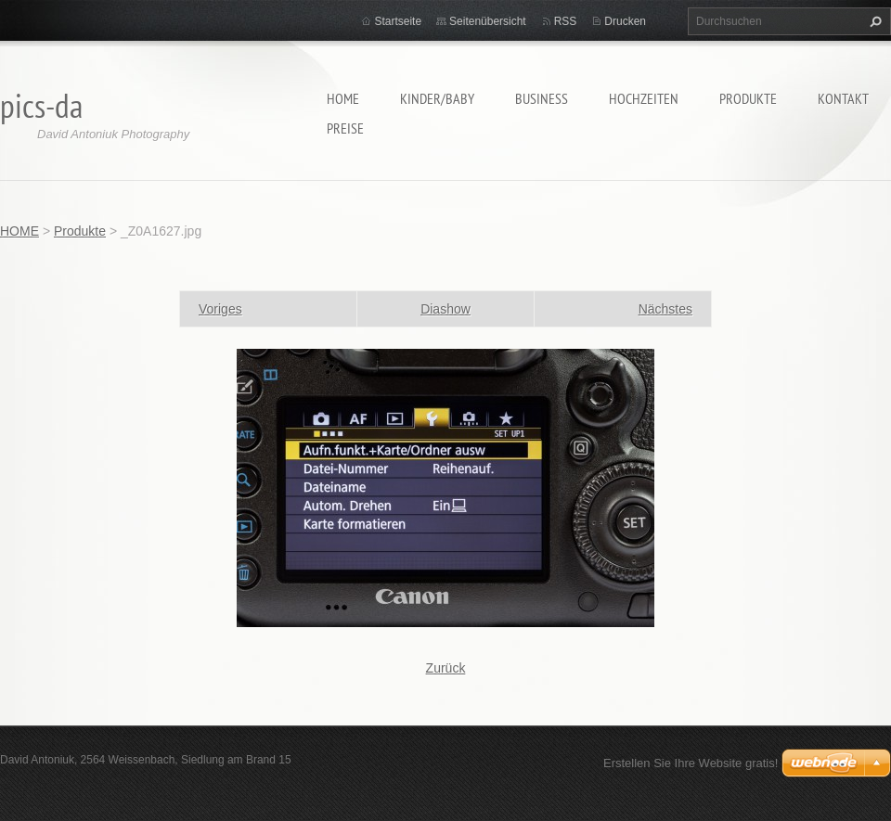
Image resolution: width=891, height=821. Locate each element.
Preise (345, 128)
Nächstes (665, 308)
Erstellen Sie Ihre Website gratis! (690, 763)
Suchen (873, 21)
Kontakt (843, 98)
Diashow (445, 308)
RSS (565, 21)
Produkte (748, 98)
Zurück (446, 668)
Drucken (625, 21)
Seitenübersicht (487, 21)
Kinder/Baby (437, 98)
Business (541, 98)
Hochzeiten (643, 98)
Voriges (220, 308)
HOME (343, 98)
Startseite (397, 21)
